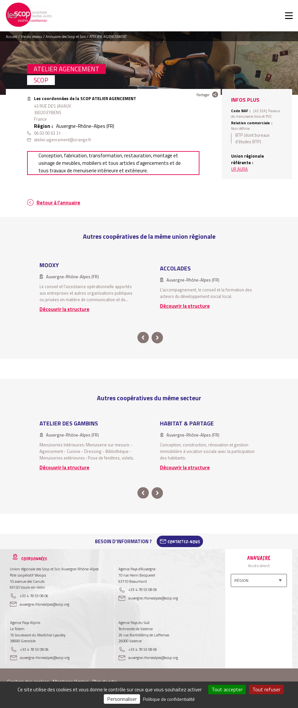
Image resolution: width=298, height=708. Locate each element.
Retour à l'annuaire (58, 202)
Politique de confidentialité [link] (169, 699)
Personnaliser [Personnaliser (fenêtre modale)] (122, 699)
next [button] (157, 338)
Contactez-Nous (184, 541)
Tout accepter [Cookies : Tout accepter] (227, 689)
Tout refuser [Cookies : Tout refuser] (266, 689)
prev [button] (143, 338)
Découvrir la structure (64, 309)
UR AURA (239, 169)
